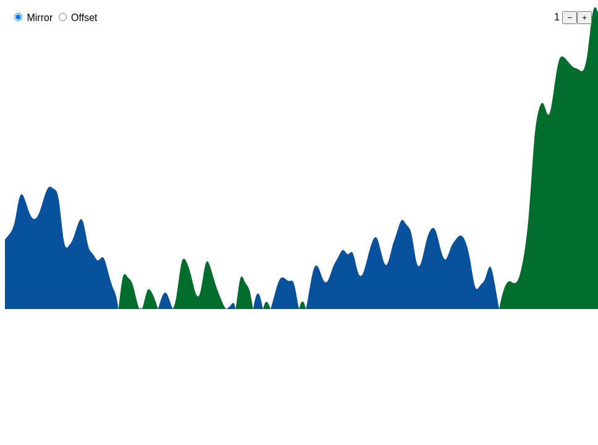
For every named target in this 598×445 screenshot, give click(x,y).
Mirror (38, 17)
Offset (83, 17)
